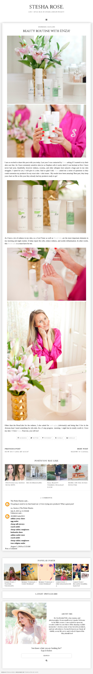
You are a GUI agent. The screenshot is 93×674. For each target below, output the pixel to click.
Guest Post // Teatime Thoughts (10, 584)
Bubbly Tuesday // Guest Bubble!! (29, 583)
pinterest (47, 438)
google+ (70, 438)
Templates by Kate (31, 672)
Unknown (14, 513)
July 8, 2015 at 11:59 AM (20, 511)
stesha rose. (46, 6)
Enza (64, 162)
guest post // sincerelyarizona (63, 584)
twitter (35, 438)
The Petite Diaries (17, 501)
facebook (22, 438)
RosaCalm (58, 238)
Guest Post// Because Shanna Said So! (80, 584)
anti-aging (54, 425)
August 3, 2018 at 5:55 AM (20, 546)
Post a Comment (11, 549)
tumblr (59, 438)
